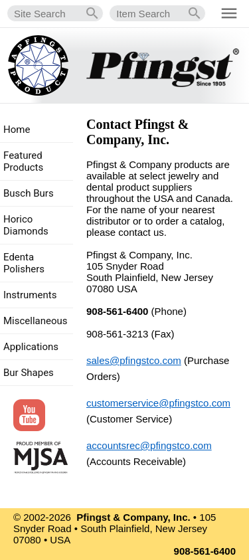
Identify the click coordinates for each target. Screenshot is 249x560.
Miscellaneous (35, 321)
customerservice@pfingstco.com (158, 403)
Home (16, 130)
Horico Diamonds (25, 225)
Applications (30, 347)
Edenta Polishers (23, 263)
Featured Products (23, 161)
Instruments (29, 295)
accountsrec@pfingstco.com (149, 445)
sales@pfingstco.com (133, 360)
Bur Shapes (28, 373)
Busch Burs (28, 193)
